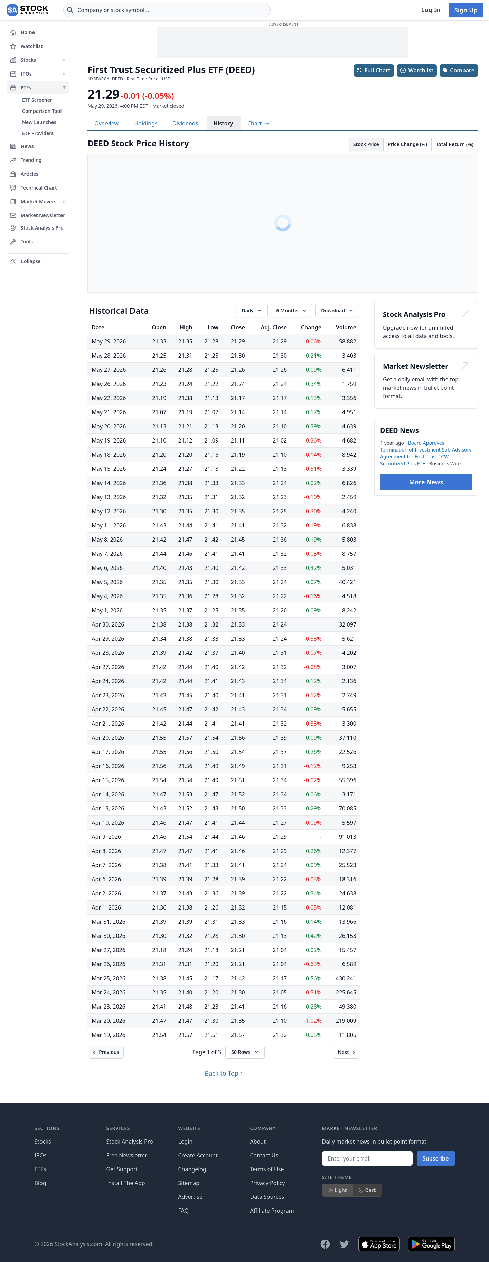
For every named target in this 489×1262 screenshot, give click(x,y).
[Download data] (337, 310)
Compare (458, 70)
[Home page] (7, 10)
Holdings (146, 123)
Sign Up (466, 10)
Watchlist (416, 70)
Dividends (185, 123)
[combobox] (125, 10)
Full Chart (373, 70)
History (223, 123)
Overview (106, 123)
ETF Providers (38, 133)
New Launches (39, 122)
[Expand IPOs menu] (64, 73)
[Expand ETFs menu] (64, 87)
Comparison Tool (42, 111)
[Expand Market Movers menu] (64, 201)
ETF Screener (37, 100)
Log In (430, 10)
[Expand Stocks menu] (64, 60)
